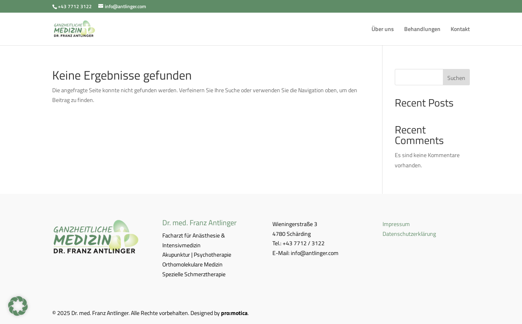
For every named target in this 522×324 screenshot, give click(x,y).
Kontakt (460, 29)
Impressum (396, 224)
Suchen (456, 77)
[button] (18, 306)
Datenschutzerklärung (409, 233)
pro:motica (234, 312)
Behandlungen (422, 29)
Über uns (383, 29)
